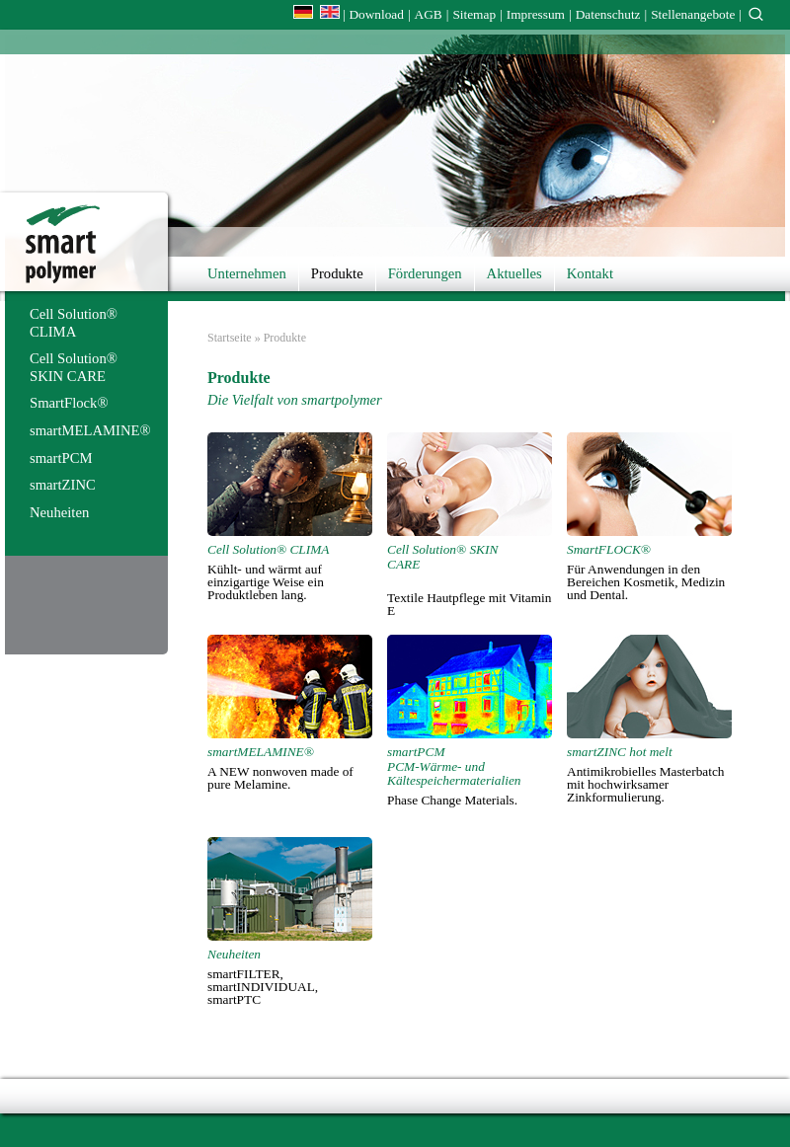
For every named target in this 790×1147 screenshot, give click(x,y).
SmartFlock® (69, 403)
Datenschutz (608, 14)
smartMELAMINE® (90, 430)
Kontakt (590, 273)
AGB (428, 14)
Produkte (337, 273)
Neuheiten (59, 512)
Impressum (536, 14)
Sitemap (474, 14)
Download (376, 14)
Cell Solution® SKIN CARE (74, 367)
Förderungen (425, 273)
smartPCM (61, 458)
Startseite (229, 337)
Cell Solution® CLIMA (74, 323)
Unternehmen (246, 273)
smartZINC (63, 485)
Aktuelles (514, 273)
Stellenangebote (693, 14)
